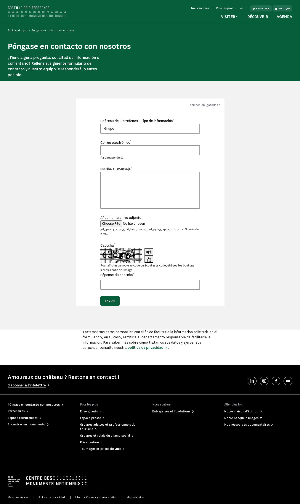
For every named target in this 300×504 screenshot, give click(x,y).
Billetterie (261, 8)
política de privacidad (146, 347)
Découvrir (257, 16)
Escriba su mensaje (116, 169)
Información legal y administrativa (96, 497)
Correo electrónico (115, 142)
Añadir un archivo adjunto (120, 217)
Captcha (107, 245)
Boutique (282, 8)
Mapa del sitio (135, 497)
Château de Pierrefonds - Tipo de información (137, 120)
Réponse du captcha (117, 274)
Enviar (110, 301)
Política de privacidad (52, 497)
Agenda (284, 16)
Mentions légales (18, 497)
